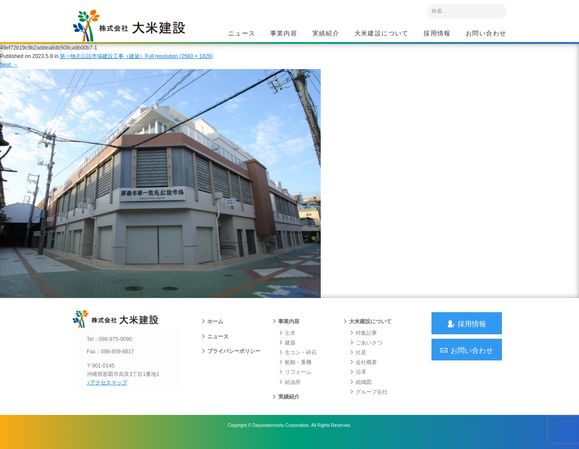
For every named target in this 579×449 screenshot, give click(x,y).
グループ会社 (369, 399)
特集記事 (363, 340)
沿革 (358, 380)
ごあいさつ (366, 351)
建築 (287, 351)
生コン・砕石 (298, 360)
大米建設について (381, 33)
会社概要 (363, 370)
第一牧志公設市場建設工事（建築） (102, 61)
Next (9, 70)
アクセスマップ (110, 390)
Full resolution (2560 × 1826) (179, 61)
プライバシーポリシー (230, 359)
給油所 (290, 390)
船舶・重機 (295, 370)
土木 (287, 340)
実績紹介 (326, 33)
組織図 (361, 390)
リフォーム (295, 380)
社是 (358, 360)
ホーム (212, 329)
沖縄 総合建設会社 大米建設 (134, 29)
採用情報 (437, 33)
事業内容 (284, 33)
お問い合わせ (486, 33)
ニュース (242, 33)
